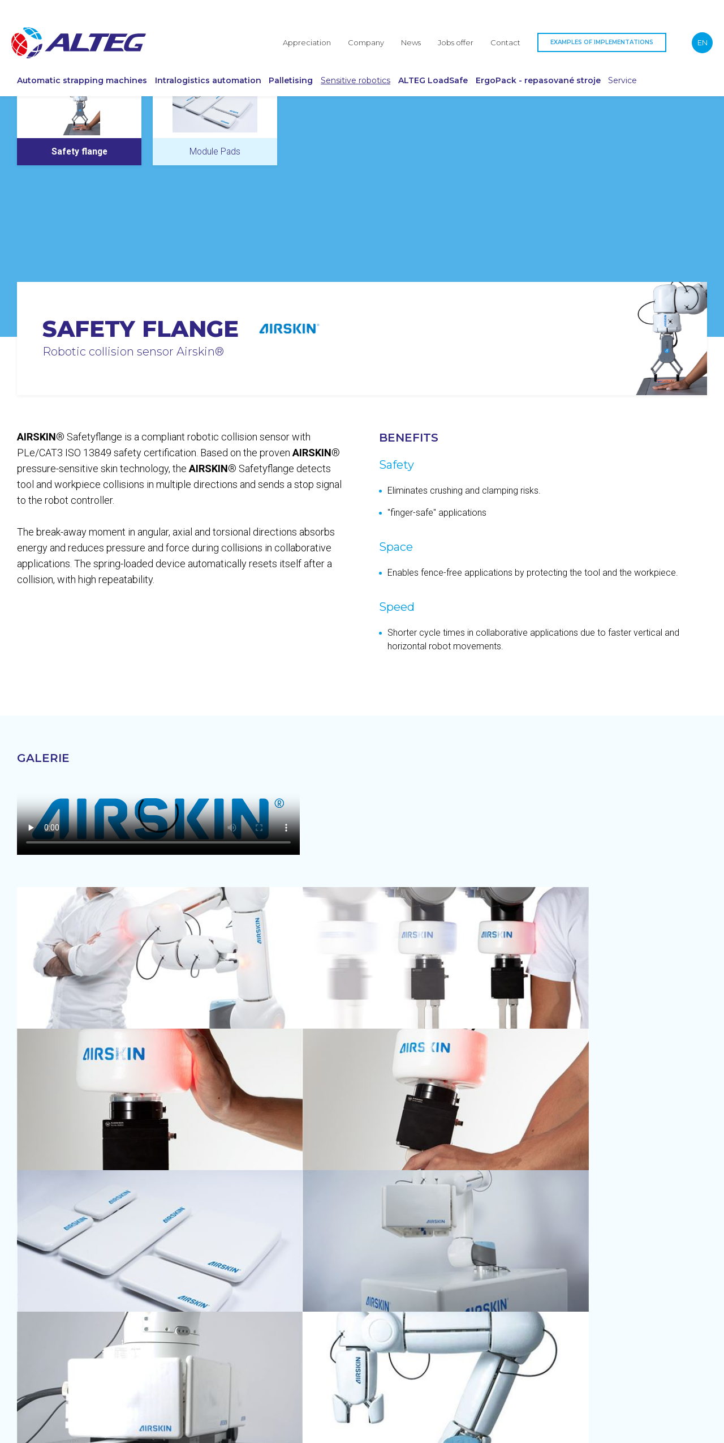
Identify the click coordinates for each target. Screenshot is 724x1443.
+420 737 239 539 (592, 1263)
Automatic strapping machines (60, 66)
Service (670, 67)
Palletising (301, 67)
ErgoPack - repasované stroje (567, 66)
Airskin (52, 121)
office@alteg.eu (588, 1286)
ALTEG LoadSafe (452, 66)
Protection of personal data (54, 1431)
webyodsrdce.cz (682, 1431)
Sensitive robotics (363, 66)
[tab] (79, 197)
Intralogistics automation (186, 66)
